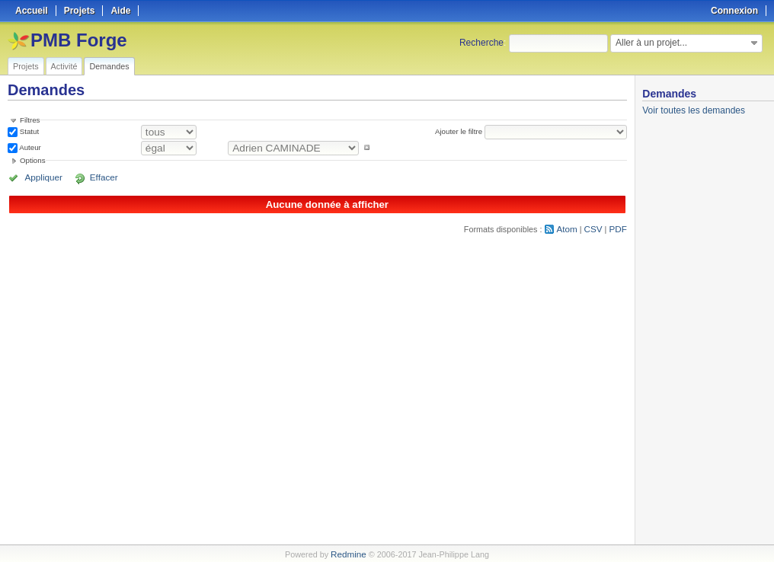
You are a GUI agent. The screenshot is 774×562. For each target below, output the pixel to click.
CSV (595, 227)
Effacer (92, 177)
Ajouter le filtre (461, 131)
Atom (570, 227)
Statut (28, 131)
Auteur (29, 147)
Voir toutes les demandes (693, 110)
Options (33, 160)
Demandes (109, 66)
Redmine (348, 553)
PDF (618, 227)
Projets (26, 66)
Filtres (30, 120)
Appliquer (40, 177)
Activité (64, 66)
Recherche (481, 42)
